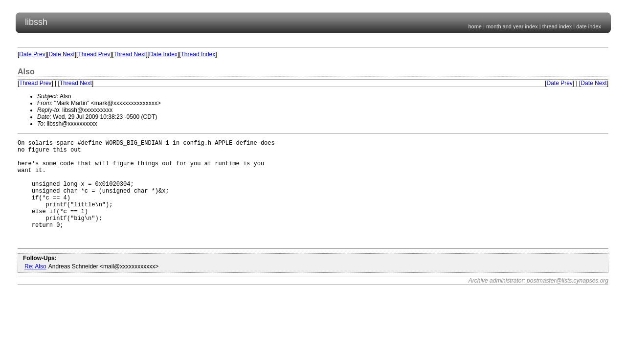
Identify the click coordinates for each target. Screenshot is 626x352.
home (475, 26)
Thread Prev (94, 54)
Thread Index (198, 54)
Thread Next (129, 54)
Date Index (163, 54)
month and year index (512, 26)
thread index (557, 26)
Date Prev (32, 54)
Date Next (61, 54)
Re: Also (35, 288)
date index (588, 26)
